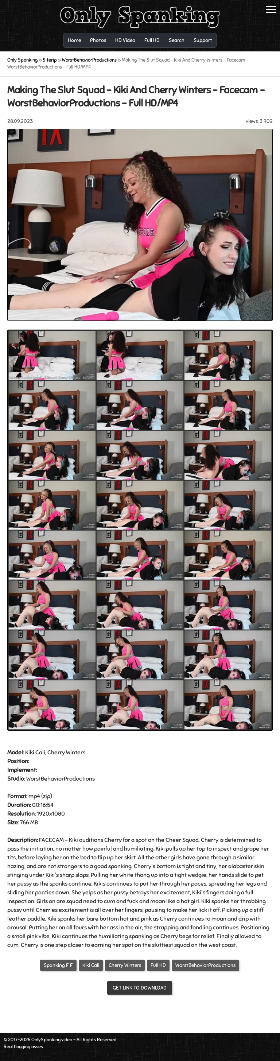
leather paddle (26, 918)
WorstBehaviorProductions (205, 965)
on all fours (73, 927)
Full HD (158, 965)
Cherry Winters (125, 965)
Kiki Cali (90, 965)
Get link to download (140, 988)
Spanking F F (58, 965)
